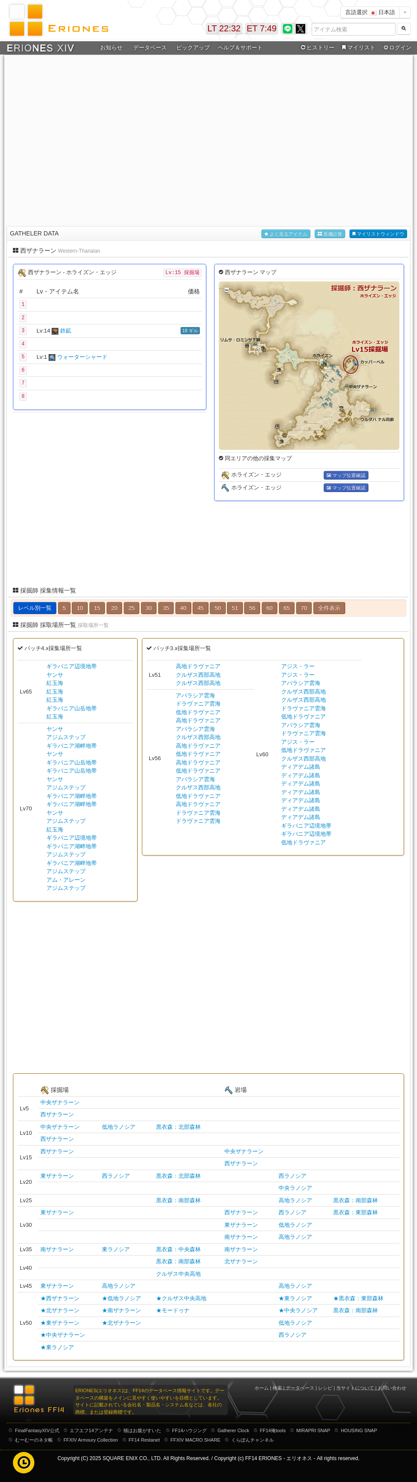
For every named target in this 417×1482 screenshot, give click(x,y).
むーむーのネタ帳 (34, 1439)
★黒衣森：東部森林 (358, 1298)
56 (252, 608)
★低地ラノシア (121, 1298)
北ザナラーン (241, 1261)
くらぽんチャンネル (252, 1439)
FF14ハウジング (189, 1430)
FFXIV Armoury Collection (91, 1439)
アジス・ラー (298, 666)
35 (166, 608)
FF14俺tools (273, 1430)
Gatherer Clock (233, 1430)
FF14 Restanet (144, 1439)
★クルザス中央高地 (181, 1298)
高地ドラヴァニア (198, 666)
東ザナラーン (57, 1176)
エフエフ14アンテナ (91, 1430)
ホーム (261, 1387)
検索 (277, 1387)
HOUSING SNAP (359, 1430)
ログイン (396, 47)
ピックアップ (193, 47)
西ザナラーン (57, 1114)
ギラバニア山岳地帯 (71, 708)
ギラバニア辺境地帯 (71, 666)
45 (200, 608)
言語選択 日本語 (370, 12)
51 (235, 608)
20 (114, 608)
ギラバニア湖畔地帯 (71, 746)
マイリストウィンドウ (378, 234)
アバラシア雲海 (195, 695)
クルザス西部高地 (198, 675)
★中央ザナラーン (62, 1335)
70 (304, 608)
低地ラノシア (118, 1127)
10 (80, 608)
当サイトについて (355, 1387)
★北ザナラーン (60, 1310)
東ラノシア (116, 1249)
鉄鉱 (65, 330)
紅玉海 (54, 683)
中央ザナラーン (60, 1102)
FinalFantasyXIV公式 (37, 1430)
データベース (150, 47)
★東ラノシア (295, 1298)
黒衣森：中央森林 (178, 1249)
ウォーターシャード (82, 357)
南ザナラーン (241, 1237)
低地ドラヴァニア (198, 712)
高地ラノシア (295, 1200)
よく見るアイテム (285, 234)
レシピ (325, 1387)
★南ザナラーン (121, 1310)
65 (287, 608)
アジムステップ (66, 737)
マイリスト (357, 47)
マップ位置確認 (346, 475)
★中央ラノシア (298, 1310)
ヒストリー (316, 47)
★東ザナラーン (60, 1323)
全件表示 (329, 608)
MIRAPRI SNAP (313, 1430)
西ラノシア (116, 1176)
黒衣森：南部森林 (178, 1200)
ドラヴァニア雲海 (198, 703)
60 (270, 608)
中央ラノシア (295, 1188)
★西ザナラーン (60, 1298)
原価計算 (330, 234)
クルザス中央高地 (178, 1274)
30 (149, 608)
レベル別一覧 (35, 608)
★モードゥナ (173, 1310)
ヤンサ (54, 675)
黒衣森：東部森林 (355, 1212)
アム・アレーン (66, 880)
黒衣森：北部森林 (178, 1127)
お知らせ (111, 47)
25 (132, 608)
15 (97, 608)
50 (218, 608)
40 (183, 608)
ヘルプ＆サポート (240, 47)
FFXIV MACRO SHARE (196, 1439)
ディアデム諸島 (300, 767)
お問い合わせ (392, 1387)
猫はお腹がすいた (142, 1430)
